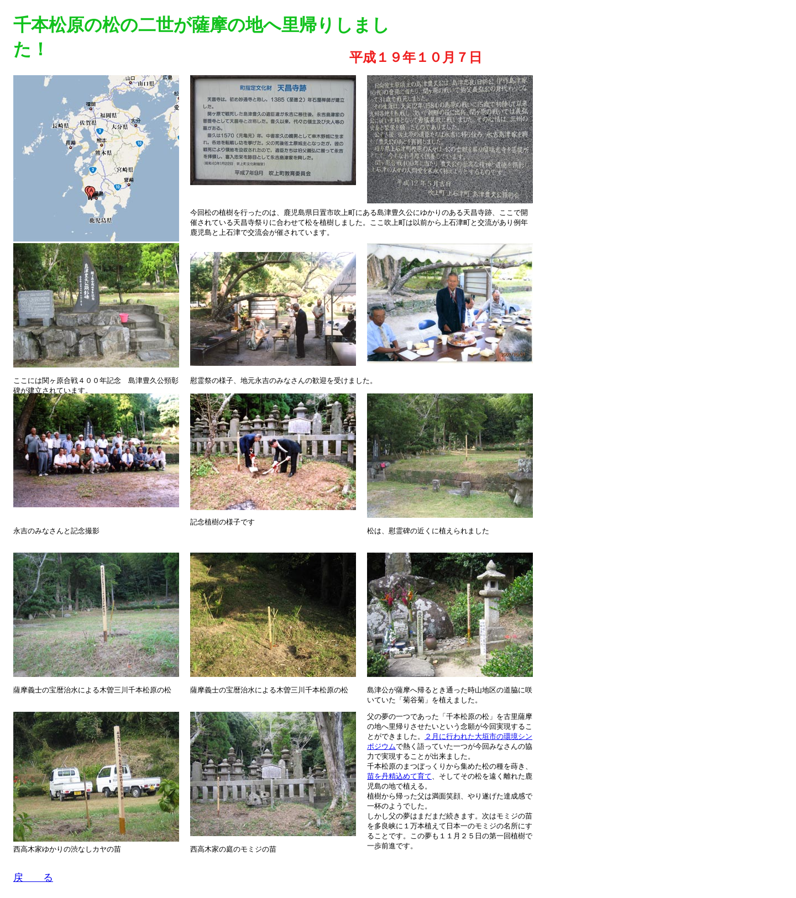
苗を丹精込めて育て (399, 776)
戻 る (33, 877)
